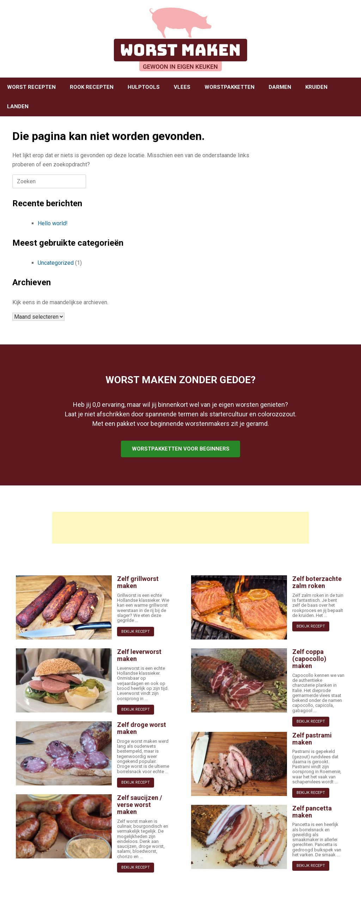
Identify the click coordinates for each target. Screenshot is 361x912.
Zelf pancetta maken (312, 811)
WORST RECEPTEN (31, 87)
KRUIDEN (316, 87)
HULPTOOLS (144, 87)
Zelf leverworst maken (139, 655)
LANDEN (18, 106)
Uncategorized (56, 262)
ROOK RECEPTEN (92, 87)
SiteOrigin (178, 898)
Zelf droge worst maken (141, 728)
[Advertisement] (180, 528)
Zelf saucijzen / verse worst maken (139, 804)
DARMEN (280, 87)
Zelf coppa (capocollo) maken (309, 658)
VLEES (182, 87)
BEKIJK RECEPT (135, 631)
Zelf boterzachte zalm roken (317, 582)
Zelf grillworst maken (138, 582)
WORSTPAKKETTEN (229, 87)
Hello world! (53, 223)
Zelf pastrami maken (312, 739)
